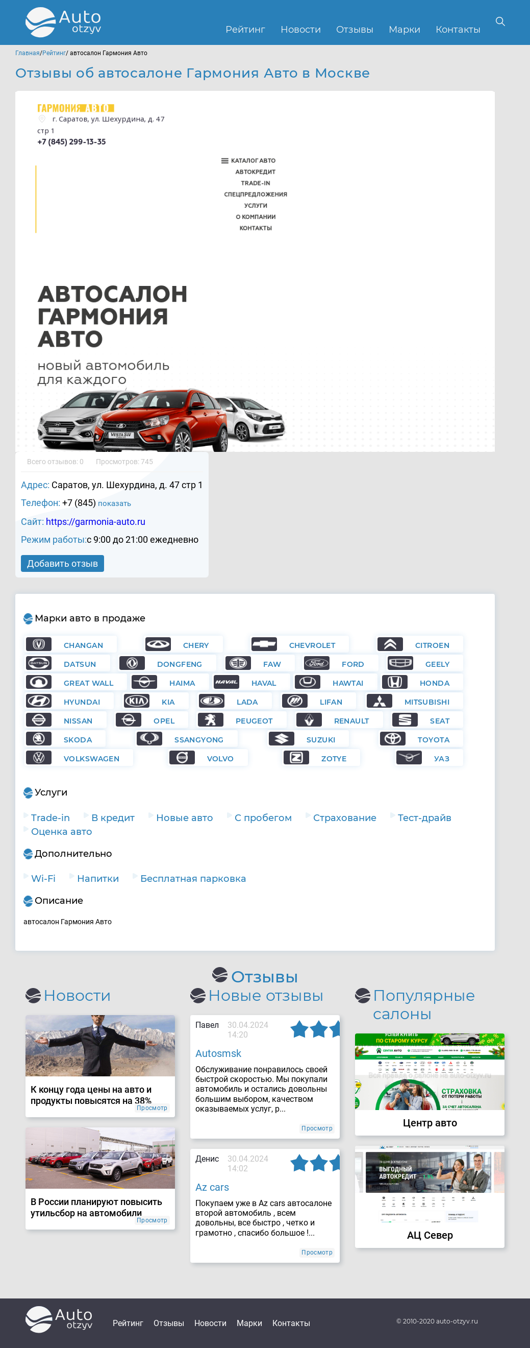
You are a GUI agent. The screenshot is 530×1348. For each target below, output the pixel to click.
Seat (439, 721)
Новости (301, 30)
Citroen (432, 645)
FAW (272, 664)
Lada (247, 702)
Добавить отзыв (62, 563)
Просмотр (152, 1108)
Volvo (220, 758)
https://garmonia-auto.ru (95, 521)
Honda (434, 683)
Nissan (78, 721)
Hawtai (348, 683)
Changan (83, 645)
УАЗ (441, 758)
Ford (353, 664)
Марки (404, 30)
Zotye (333, 758)
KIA (168, 702)
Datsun (80, 664)
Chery (196, 645)
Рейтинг (245, 30)
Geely (437, 664)
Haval (263, 683)
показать (114, 503)
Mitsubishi (427, 702)
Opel (164, 721)
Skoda (78, 739)
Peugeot (254, 721)
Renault (351, 721)
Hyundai (82, 702)
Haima (182, 683)
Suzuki (321, 739)
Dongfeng (180, 664)
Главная (27, 53)
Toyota (433, 739)
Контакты (458, 30)
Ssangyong (199, 739)
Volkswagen (91, 758)
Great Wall (88, 683)
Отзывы (354, 30)
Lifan (331, 702)
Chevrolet (312, 645)
